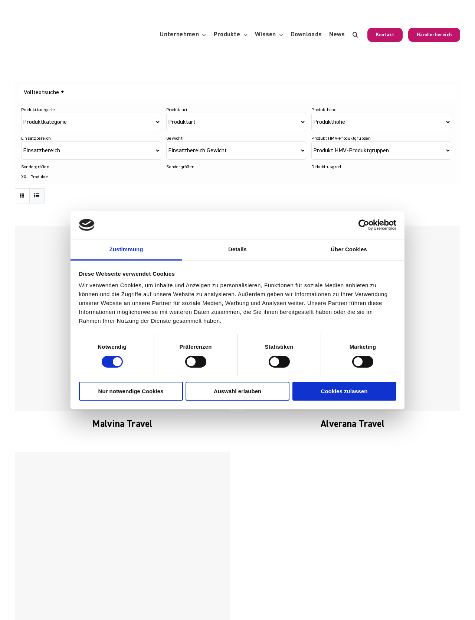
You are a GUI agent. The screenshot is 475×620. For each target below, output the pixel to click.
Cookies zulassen (344, 391)
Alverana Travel (352, 424)
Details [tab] (237, 249)
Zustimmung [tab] (126, 249)
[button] (355, 35)
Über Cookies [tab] (349, 249)
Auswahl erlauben (237, 391)
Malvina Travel (122, 424)
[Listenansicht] (37, 196)
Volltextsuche (44, 92)
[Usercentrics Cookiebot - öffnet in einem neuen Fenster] (363, 225)
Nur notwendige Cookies (131, 391)
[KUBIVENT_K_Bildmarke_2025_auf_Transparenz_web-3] (66, 12)
